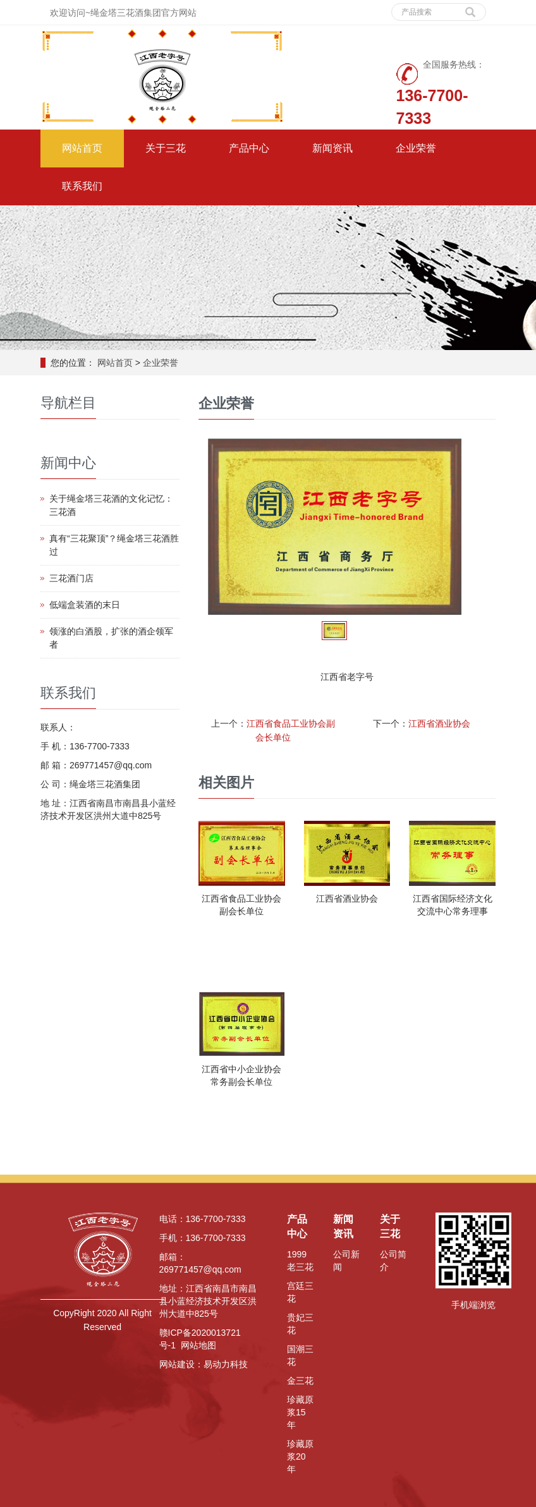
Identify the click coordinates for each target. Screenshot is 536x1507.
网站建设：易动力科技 (203, 1364)
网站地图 (198, 1345)
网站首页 (82, 148)
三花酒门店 (71, 578)
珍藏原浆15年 (300, 1412)
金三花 (300, 1381)
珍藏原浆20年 (300, 1456)
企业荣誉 (416, 148)
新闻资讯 (332, 148)
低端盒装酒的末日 (84, 605)
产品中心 (249, 148)
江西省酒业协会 (439, 723)
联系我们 (82, 186)
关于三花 (165, 148)
